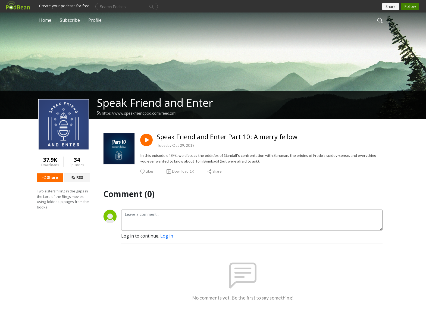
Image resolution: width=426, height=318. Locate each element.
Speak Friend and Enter (155, 102)
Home (45, 20)
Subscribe (70, 20)
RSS (77, 177)
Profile (95, 20)
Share (50, 177)
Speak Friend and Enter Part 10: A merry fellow (227, 137)
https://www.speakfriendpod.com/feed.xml (136, 113)
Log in (166, 236)
